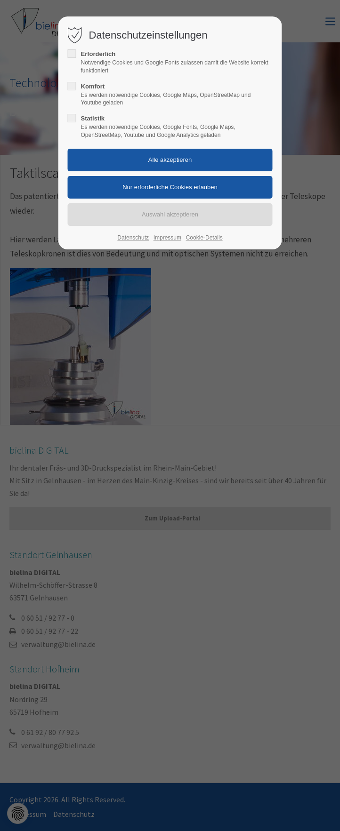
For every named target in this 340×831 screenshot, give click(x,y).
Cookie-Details (204, 237)
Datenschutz (133, 237)
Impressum (167, 237)
